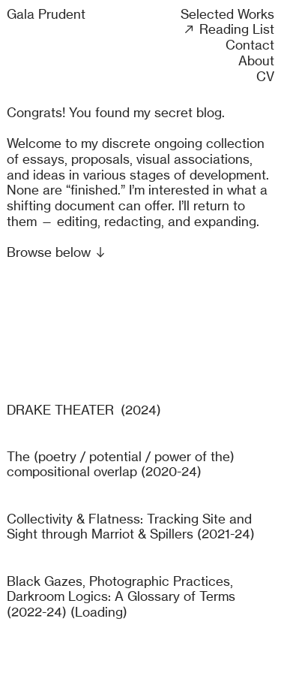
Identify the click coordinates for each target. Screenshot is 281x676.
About (256, 60)
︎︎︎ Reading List (228, 29)
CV (265, 76)
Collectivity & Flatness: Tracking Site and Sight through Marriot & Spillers (129, 526)
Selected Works (227, 14)
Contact (250, 45)
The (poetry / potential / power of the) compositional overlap (121, 464)
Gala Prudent (46, 14)
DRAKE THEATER (60, 410)
